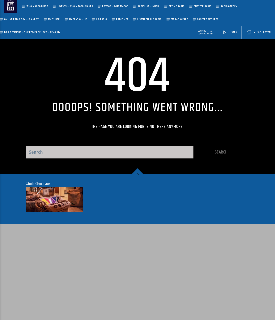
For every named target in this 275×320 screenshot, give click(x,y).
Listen (229, 32)
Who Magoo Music (37, 6)
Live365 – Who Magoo (115, 6)
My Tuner (54, 19)
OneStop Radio (202, 6)
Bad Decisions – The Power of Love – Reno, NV (32, 32)
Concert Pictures (207, 19)
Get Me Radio (176, 6)
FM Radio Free (179, 19)
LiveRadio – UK (78, 19)
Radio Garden (229, 6)
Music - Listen (259, 32)
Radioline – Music (148, 6)
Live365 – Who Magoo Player (75, 6)
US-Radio (101, 19)
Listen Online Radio (149, 19)
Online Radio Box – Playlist (21, 19)
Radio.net (122, 19)
